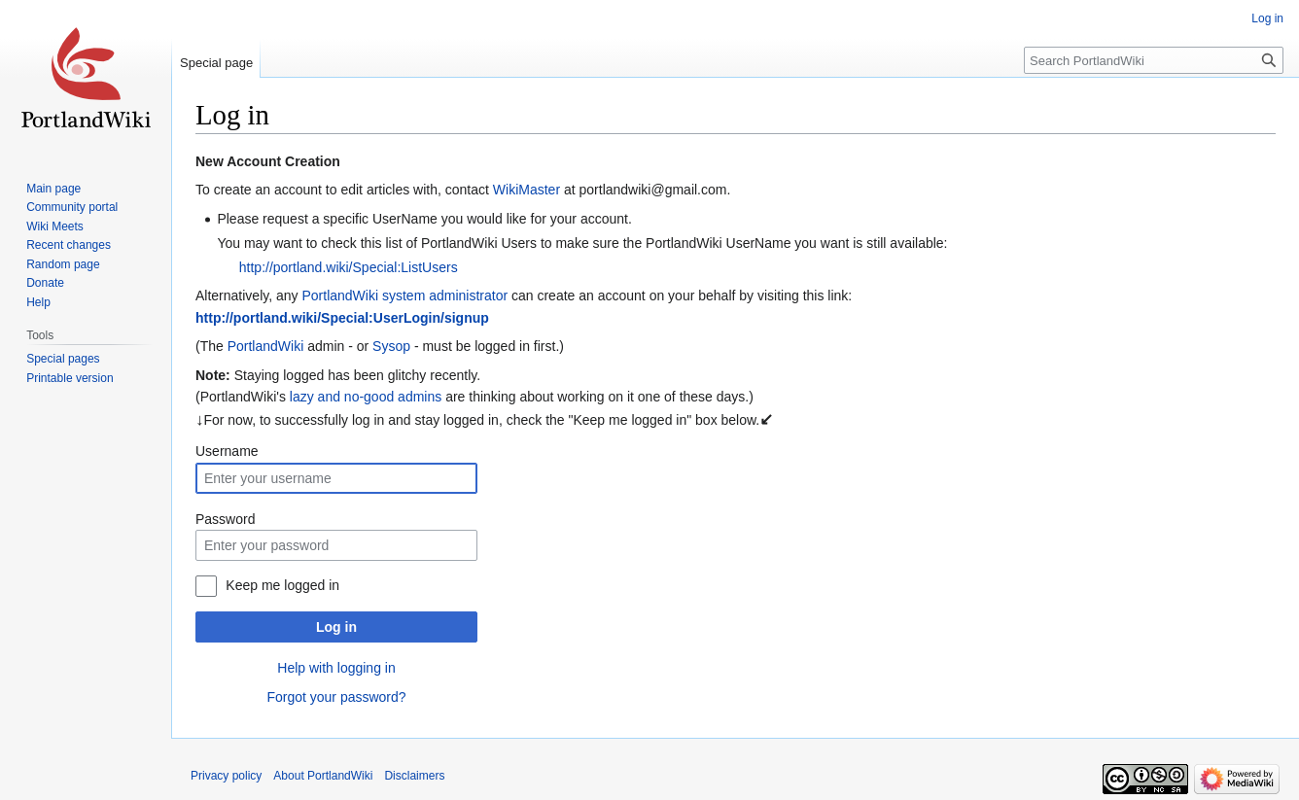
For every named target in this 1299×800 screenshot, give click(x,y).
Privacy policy (226, 776)
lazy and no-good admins (365, 396)
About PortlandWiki (322, 776)
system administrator (445, 295)
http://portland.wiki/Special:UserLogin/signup (342, 318)
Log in (336, 627)
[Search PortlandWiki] (1153, 60)
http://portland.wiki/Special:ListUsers (348, 267)
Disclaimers (414, 776)
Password (225, 519)
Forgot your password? (335, 697)
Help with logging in (336, 668)
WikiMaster (526, 189)
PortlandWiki (339, 295)
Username (227, 451)
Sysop (391, 346)
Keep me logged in (282, 585)
